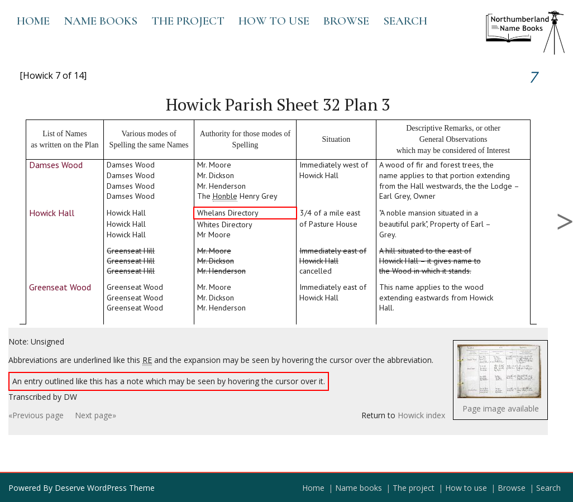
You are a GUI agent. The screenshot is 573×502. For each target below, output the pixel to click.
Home (33, 21)
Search (405, 21)
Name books (100, 21)
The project (188, 21)
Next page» (95, 415)
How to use (273, 21)
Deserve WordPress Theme (105, 487)
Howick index (421, 415)
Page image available (500, 408)
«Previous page (36, 415)
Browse (346, 21)
